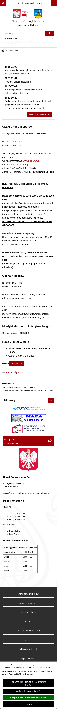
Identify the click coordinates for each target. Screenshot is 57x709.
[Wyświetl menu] (54, 3)
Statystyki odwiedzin (28, 658)
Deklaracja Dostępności (28, 649)
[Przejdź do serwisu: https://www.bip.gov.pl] (28, 3)
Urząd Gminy (14, 531)
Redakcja (28, 621)
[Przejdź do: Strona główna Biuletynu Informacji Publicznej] (2, 51)
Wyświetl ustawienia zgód (28, 691)
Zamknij (28, 704)
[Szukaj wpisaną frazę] (50, 33)
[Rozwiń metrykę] (16, 363)
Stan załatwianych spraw (28, 594)
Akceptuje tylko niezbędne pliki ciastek (28, 697)
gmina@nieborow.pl (19, 164)
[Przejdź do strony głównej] (28, 18)
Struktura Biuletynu (28, 612)
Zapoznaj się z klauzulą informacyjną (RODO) (28, 683)
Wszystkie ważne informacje (39, 114)
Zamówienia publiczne (28, 603)
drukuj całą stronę (14, 372)
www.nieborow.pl (31, 160)
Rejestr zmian (28, 640)
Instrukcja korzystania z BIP (28, 630)
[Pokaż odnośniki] (3, 3)
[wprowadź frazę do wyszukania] (24, 33)
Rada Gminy (14, 534)
